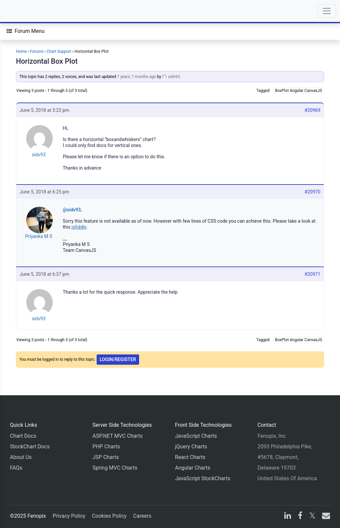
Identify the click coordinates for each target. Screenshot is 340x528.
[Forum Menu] (25, 31)
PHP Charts (106, 446)
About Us (21, 457)
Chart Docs (23, 436)
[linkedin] (288, 516)
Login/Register (118, 359)
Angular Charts (192, 468)
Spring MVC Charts (115, 468)
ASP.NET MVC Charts (118, 436)
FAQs (16, 468)
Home (21, 51)
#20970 (312, 191)
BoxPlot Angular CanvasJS (298, 90)
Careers (142, 516)
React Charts (190, 457)
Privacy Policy (68, 516)
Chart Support (58, 51)
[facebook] (300, 516)
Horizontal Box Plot (47, 61)
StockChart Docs (29, 446)
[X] (312, 516)
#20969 (312, 110)
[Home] (24, 11)
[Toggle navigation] (326, 11)
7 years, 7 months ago (136, 76)
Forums (36, 51)
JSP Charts (106, 457)
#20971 (312, 274)
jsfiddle (78, 227)
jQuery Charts (191, 446)
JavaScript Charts (196, 436)
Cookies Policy (109, 516)
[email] (324, 516)
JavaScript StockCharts (202, 478)
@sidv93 (72, 209)
